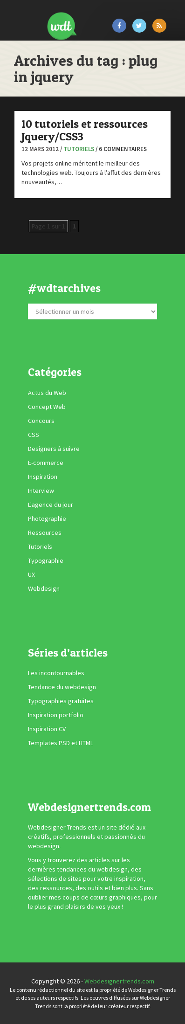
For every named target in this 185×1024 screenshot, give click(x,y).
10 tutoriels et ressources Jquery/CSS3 (84, 130)
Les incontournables (56, 673)
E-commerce (45, 462)
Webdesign (44, 588)
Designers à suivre (54, 448)
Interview (41, 490)
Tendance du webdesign (62, 687)
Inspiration (42, 476)
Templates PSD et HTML (60, 743)
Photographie (47, 518)
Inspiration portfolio (55, 715)
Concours (41, 420)
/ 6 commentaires (121, 149)
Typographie (45, 560)
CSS (33, 434)
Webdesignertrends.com (119, 981)
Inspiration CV (47, 729)
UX (31, 574)
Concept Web (47, 406)
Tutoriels (78, 149)
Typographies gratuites (61, 701)
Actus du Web (47, 392)
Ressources (45, 532)
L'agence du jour (50, 504)
